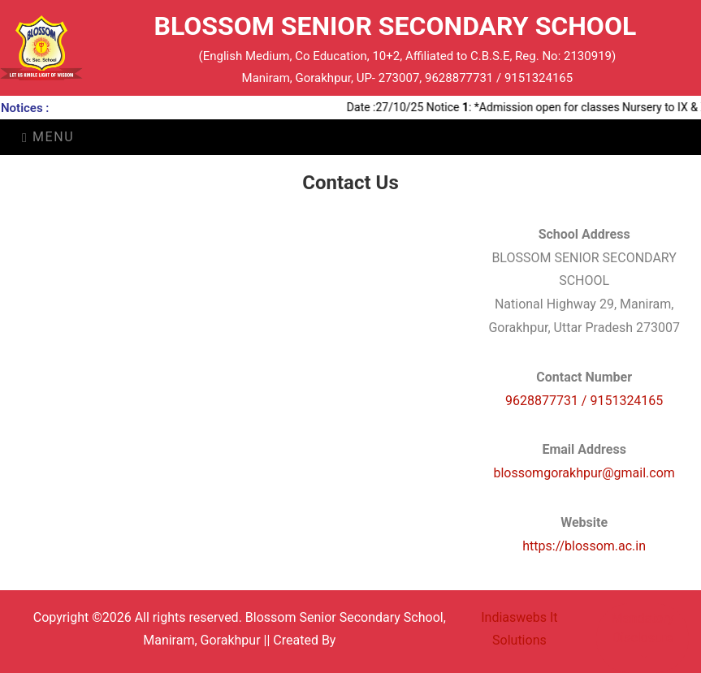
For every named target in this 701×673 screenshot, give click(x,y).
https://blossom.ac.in (584, 546)
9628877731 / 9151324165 (584, 400)
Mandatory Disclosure (643, 627)
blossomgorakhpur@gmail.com (583, 473)
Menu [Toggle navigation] (48, 137)
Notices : (25, 108)
